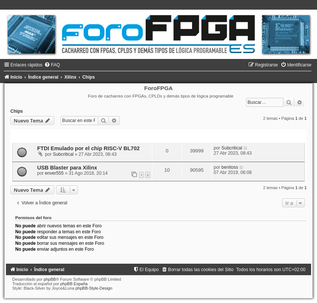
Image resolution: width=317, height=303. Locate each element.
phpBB (49, 279)
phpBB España (73, 283)
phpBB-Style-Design (93, 288)
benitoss (229, 167)
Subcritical (63, 154)
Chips (16, 111)
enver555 (54, 173)
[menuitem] (52, 64)
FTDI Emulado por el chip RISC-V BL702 (88, 148)
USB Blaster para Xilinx (67, 168)
